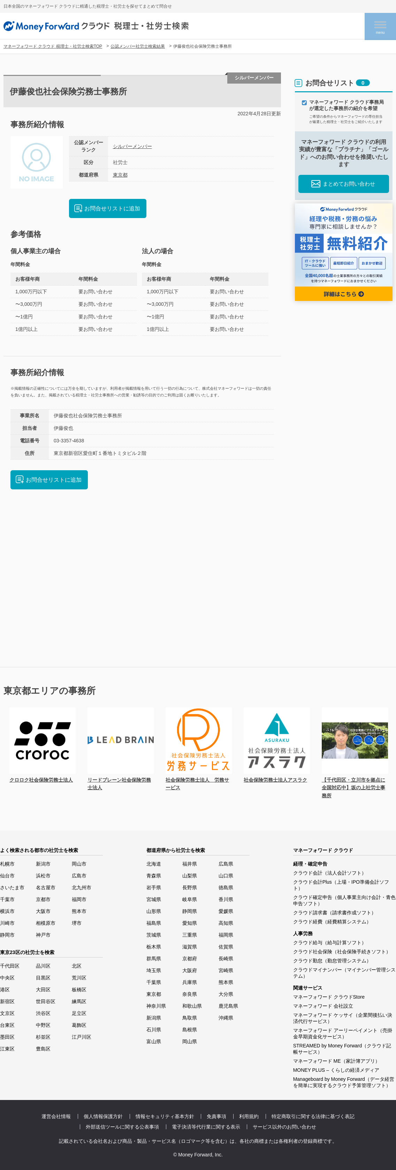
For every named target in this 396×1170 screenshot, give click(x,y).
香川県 (226, 899)
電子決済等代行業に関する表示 (206, 1127)
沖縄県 (226, 1018)
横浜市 (7, 911)
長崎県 (226, 958)
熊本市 (79, 911)
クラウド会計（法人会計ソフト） (329, 873)
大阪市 (43, 911)
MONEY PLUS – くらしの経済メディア (336, 1070)
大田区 (43, 989)
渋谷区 (43, 1013)
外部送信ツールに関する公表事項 (122, 1127)
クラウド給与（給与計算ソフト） (329, 942)
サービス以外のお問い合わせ (284, 1127)
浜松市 (43, 875)
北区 (77, 966)
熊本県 (226, 982)
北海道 (153, 864)
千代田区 (10, 966)
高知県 (226, 923)
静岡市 (7, 935)
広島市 (79, 875)
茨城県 (153, 935)
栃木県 (153, 947)
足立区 (79, 1013)
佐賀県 (226, 947)
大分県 (226, 994)
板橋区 (79, 989)
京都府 (189, 958)
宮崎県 (226, 970)
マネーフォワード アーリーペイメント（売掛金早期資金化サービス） (342, 1033)
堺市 (77, 923)
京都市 (43, 899)
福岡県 (226, 935)
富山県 (153, 1041)
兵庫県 (189, 982)
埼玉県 (153, 970)
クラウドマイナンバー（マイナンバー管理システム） (344, 973)
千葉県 (153, 982)
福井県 (189, 864)
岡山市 (79, 864)
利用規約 (249, 1116)
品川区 (43, 966)
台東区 (7, 1025)
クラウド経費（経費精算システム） (332, 921)
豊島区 (43, 1049)
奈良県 (189, 994)
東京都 (120, 175)
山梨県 (189, 875)
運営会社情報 (56, 1116)
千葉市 (7, 899)
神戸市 (43, 935)
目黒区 (43, 978)
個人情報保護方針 (103, 1116)
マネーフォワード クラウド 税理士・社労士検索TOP (52, 46)
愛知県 (189, 923)
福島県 (153, 923)
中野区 (43, 1025)
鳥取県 (189, 1018)
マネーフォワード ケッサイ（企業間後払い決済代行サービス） (342, 1018)
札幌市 (7, 864)
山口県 (226, 875)
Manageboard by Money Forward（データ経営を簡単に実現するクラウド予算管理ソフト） (343, 1082)
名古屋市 (45, 887)
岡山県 (189, 1041)
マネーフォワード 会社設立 (323, 1006)
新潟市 (43, 864)
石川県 (153, 1029)
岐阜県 (189, 899)
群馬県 (153, 958)
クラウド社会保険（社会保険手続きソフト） (342, 951)
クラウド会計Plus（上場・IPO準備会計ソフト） (341, 885)
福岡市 (79, 899)
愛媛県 (226, 911)
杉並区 (43, 1037)
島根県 (189, 1029)
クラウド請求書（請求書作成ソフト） (334, 912)
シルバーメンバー (132, 146)
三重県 (189, 935)
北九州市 (81, 887)
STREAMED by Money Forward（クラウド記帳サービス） (342, 1049)
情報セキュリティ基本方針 (165, 1116)
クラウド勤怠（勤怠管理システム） (332, 960)
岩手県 (153, 887)
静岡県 (189, 911)
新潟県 (153, 1018)
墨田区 (7, 1037)
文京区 (7, 1013)
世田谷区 (45, 1001)
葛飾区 (79, 1025)
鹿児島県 (228, 1006)
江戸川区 (81, 1037)
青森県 (153, 875)
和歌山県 (192, 1006)
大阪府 (189, 970)
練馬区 (79, 1001)
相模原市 (45, 923)
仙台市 (7, 875)
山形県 (153, 911)
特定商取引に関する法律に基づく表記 (313, 1116)
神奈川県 (156, 1006)
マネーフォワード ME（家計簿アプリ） (336, 1061)
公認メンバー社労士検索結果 (138, 46)
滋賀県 (189, 947)
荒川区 (79, 978)
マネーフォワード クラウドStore (329, 997)
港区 (5, 989)
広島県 (226, 864)
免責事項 (216, 1116)
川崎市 (7, 923)
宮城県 (153, 899)
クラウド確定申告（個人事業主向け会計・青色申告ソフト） (344, 900)
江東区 (7, 1049)
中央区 (7, 978)
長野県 (189, 887)
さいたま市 (12, 887)
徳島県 (226, 887)
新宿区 (7, 1001)
